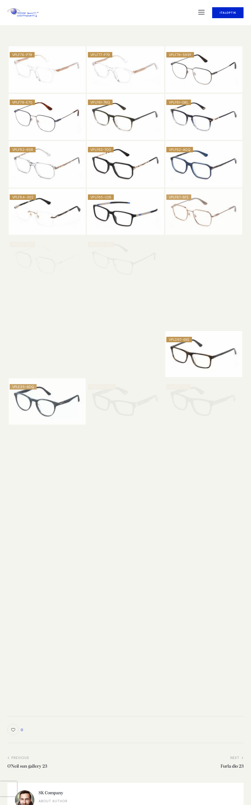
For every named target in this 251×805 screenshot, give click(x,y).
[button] (201, 12)
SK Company (51, 793)
